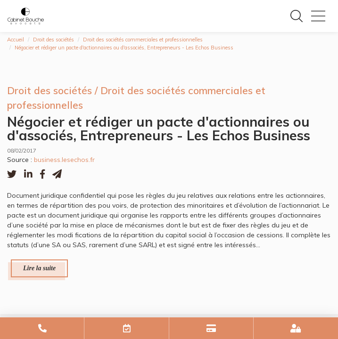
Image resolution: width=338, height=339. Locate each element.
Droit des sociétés (53, 39)
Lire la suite (39, 268)
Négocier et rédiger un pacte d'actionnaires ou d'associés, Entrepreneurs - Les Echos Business (124, 47)
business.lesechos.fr (64, 159)
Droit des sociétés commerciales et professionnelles (143, 39)
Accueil (15, 39)
